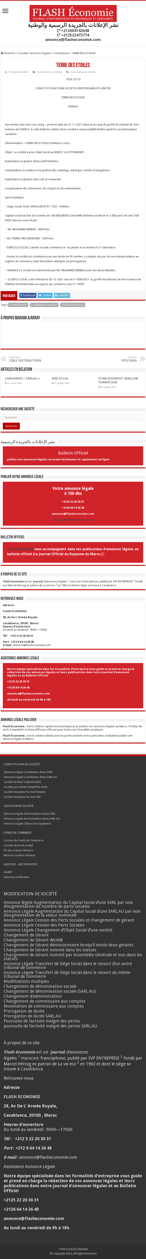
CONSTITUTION (18, 305)
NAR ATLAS (60, 378)
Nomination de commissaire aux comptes (44, 1006)
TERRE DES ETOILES (73, 305)
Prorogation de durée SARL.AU (32, 1016)
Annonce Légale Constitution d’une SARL (28, 772)
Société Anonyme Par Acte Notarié (25, 791)
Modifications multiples (27, 981)
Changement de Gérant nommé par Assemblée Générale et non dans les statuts (73, 956)
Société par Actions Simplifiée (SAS (25, 787)
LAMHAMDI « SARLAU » (22, 378)
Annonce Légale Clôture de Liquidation (27, 823)
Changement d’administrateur (33, 996)
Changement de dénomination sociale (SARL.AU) (50, 991)
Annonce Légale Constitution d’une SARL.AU (30, 777)
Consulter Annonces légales (34, 53)
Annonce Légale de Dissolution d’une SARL (30, 813)
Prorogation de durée (24, 1011)
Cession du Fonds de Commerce (23, 840)
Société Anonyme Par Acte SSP (22, 796)
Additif (8, 872)
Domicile (8, 53)
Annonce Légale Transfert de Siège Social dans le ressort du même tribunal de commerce (67, 974)
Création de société (45, 305)
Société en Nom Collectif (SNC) (22, 782)
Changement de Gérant (26, 935)
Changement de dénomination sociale (41, 986)
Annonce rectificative (16, 877)
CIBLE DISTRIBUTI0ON (31, 359)
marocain (75, 581)
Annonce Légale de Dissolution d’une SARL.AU (32, 818)
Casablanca (109, 585)
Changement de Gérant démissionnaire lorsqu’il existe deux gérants (69, 944)
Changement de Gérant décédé (33, 940)
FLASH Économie (20, 549)
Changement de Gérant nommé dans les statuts (50, 949)
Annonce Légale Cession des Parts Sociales (44, 925)
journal (38, 581)
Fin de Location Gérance (18, 850)
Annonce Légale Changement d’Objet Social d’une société (58, 930)
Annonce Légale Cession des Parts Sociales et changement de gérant (69, 920)
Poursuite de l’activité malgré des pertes (42, 1021)
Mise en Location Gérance (19, 855)
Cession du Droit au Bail (18, 845)
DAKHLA (57, 72)
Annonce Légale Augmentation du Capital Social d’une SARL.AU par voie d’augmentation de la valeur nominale (72, 913)
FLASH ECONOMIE (77, 1249)
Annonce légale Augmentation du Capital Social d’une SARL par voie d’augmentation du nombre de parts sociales (68, 904)
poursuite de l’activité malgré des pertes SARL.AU (50, 1026)
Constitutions (61, 53)
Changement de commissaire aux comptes (44, 1001)
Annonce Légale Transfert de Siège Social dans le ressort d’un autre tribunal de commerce (68, 965)
